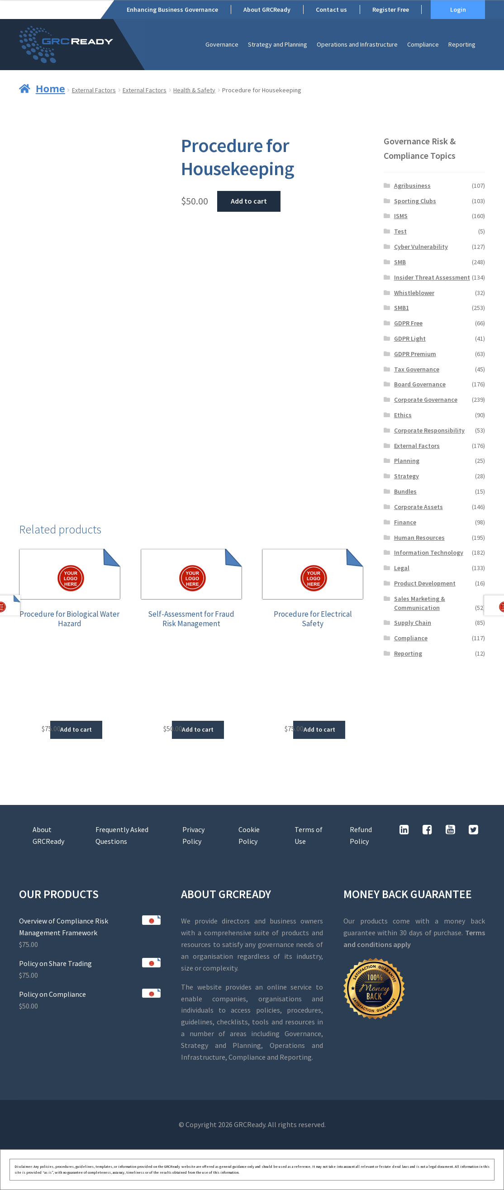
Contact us (331, 9)
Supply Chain (412, 623)
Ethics (403, 415)
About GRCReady (266, 9)
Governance (221, 44)
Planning (406, 461)
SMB (400, 262)
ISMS (401, 216)
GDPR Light (410, 338)
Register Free (390, 9)
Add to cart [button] (76, 729)
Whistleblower (414, 293)
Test (400, 231)
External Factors (94, 90)
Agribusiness (412, 185)
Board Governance (420, 384)
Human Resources (419, 537)
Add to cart (249, 200)
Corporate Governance (425, 399)
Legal (401, 568)
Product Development (425, 583)
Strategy (406, 476)
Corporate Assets (418, 507)
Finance (405, 522)
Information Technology (428, 552)
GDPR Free (408, 323)
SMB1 (401, 308)
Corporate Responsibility (429, 430)
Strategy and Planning (277, 44)
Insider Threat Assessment (432, 277)
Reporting (461, 44)
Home (50, 88)
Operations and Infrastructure (357, 44)
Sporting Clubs (415, 201)
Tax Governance (416, 369)
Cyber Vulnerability (421, 247)
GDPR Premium (415, 354)
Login (458, 9)
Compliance (423, 44)
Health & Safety (194, 90)
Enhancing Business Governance (172, 9)
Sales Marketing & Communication (419, 603)
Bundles (405, 491)
